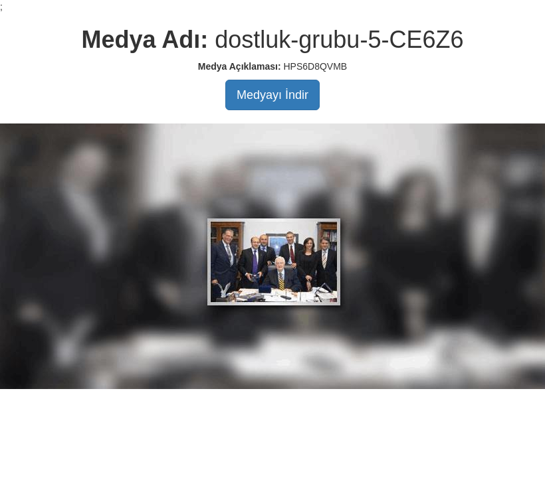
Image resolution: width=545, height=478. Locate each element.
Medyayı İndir (272, 95)
